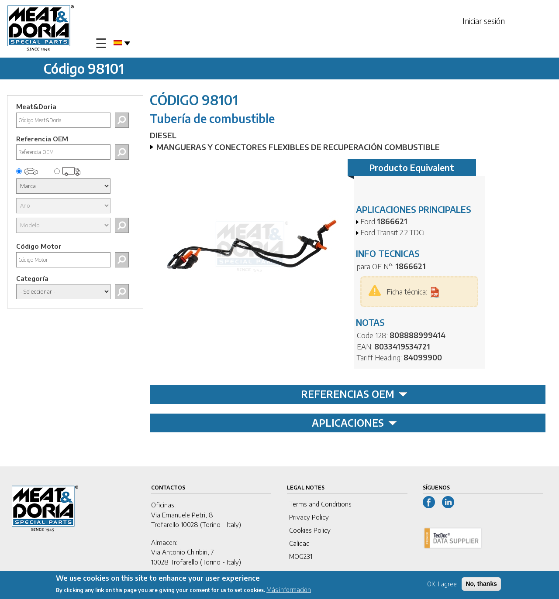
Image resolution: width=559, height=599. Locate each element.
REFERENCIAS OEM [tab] (354, 394)
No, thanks (481, 584)
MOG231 (300, 556)
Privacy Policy (309, 517)
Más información (288, 590)
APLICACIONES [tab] (354, 423)
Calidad (299, 543)
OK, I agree (442, 585)
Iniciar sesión (483, 21)
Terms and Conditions (320, 504)
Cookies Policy (310, 530)
